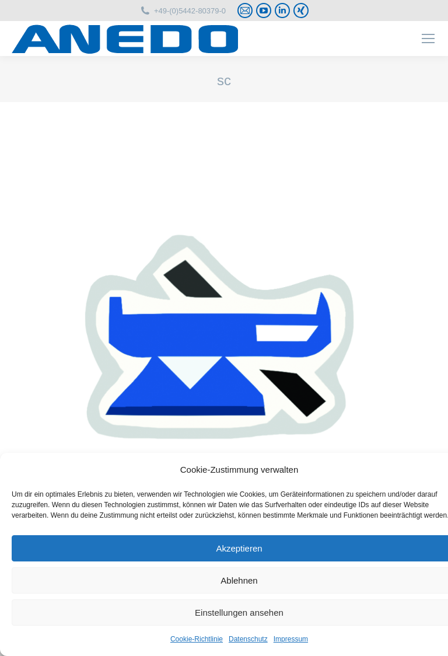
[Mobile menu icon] (428, 38)
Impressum (291, 639)
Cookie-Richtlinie (196, 639)
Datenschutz (248, 639)
